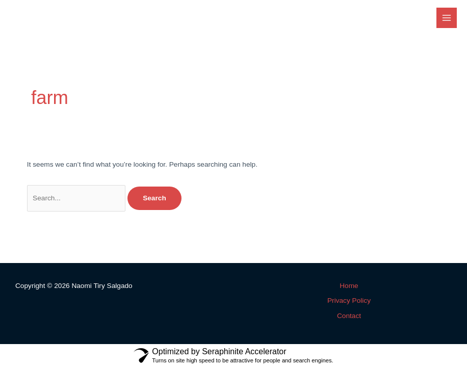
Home (349, 286)
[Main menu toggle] (446, 18)
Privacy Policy (349, 300)
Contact (349, 316)
